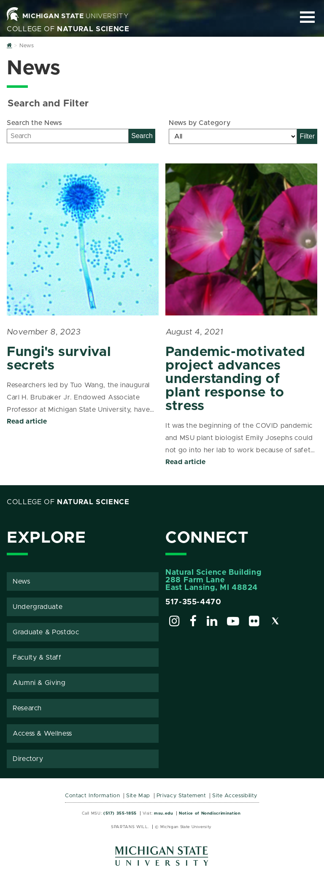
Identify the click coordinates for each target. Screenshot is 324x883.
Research (27, 708)
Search (142, 135)
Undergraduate (37, 606)
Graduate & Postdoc (46, 632)
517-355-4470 (193, 602)
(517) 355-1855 (120, 813)
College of (68, 29)
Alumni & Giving (39, 682)
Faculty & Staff (37, 657)
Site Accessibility (234, 796)
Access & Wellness (42, 733)
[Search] (68, 136)
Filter (307, 136)
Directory (28, 758)
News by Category (199, 123)
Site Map (138, 796)
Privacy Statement (181, 796)
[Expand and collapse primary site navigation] (307, 17)
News (21, 581)
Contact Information (92, 796)
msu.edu (163, 813)
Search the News (34, 123)
